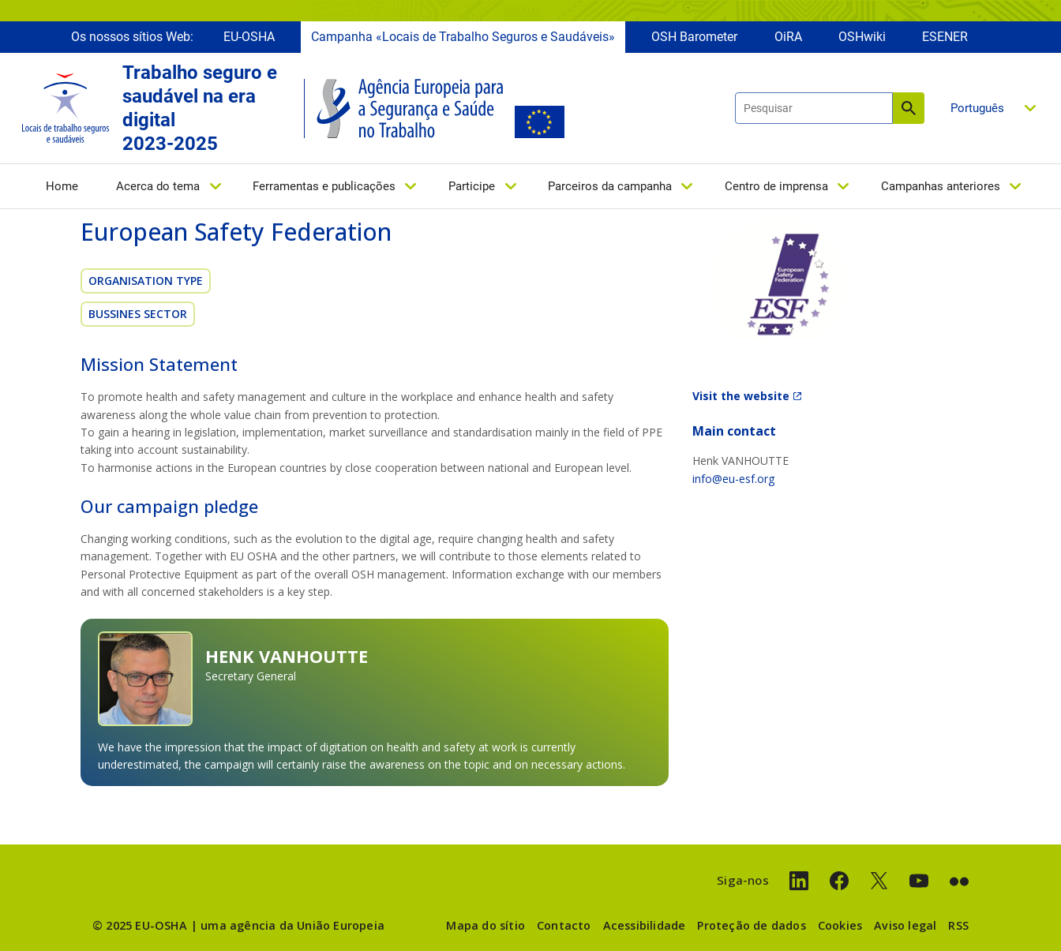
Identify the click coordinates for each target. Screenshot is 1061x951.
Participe (471, 187)
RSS (958, 925)
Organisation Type (145, 280)
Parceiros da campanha (610, 187)
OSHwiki (862, 37)
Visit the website (740, 395)
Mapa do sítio (485, 925)
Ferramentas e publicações (324, 187)
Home (62, 187)
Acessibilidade (644, 925)
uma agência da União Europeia (292, 925)
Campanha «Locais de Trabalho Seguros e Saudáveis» (463, 37)
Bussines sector (137, 313)
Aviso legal (905, 925)
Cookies (840, 925)
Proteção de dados (751, 925)
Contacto (564, 925)
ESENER (945, 37)
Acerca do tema (158, 187)
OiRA (788, 37)
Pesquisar (908, 109)
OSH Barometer (694, 37)
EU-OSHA (249, 37)
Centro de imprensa (776, 187)
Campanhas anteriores (940, 187)
